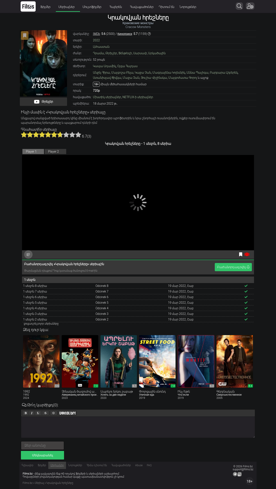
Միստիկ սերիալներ (107, 97)
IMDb (96, 34)
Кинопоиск (125, 34)
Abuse (139, 465)
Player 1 (31, 151)
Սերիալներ (67, 7)
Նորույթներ (187, 7)
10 (78, 135)
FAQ (149, 465)
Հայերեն (117, 7)
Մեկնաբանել (42, 455)
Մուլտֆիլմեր (93, 7)
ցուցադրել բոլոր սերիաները (41, 323)
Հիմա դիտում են (96, 465)
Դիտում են (166, 7)
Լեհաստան (101, 46)
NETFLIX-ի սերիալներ (137, 97)
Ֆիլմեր (46, 7)
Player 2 (53, 151)
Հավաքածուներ (142, 7)
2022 (96, 40)
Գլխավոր (27, 465)
